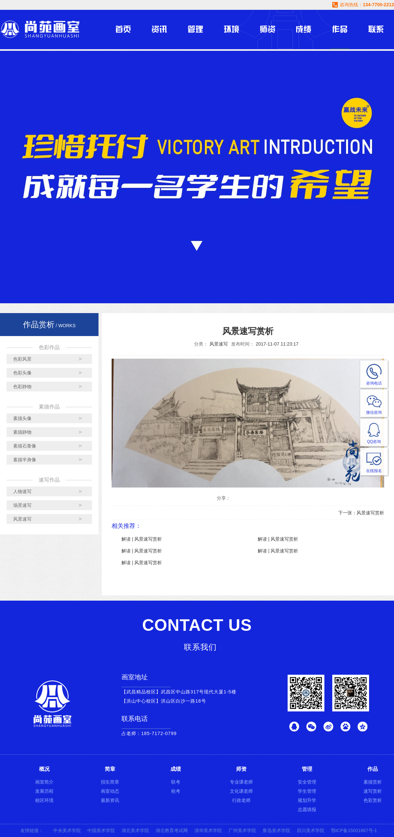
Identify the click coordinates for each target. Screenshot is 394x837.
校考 (175, 791)
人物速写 (22, 491)
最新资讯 (110, 800)
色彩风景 (22, 359)
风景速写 (22, 519)
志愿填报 (307, 809)
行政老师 (241, 800)
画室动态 (110, 791)
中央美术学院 (67, 830)
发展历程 (44, 791)
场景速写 (22, 505)
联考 (175, 782)
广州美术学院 (242, 830)
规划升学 (307, 800)
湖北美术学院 (135, 830)
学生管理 (307, 791)
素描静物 (22, 432)
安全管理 (307, 782)
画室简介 (44, 782)
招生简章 (110, 782)
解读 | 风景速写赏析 (141, 539)
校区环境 (44, 800)
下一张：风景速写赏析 (361, 512)
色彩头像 (22, 372)
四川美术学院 (310, 830)
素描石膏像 (24, 445)
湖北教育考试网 (172, 830)
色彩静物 (22, 386)
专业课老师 (241, 782)
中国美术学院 (101, 830)
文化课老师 (241, 791)
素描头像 (22, 418)
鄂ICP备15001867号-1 (354, 830)
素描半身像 (24, 459)
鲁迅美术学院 (276, 830)
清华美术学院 (208, 830)
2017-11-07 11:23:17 (277, 344)
